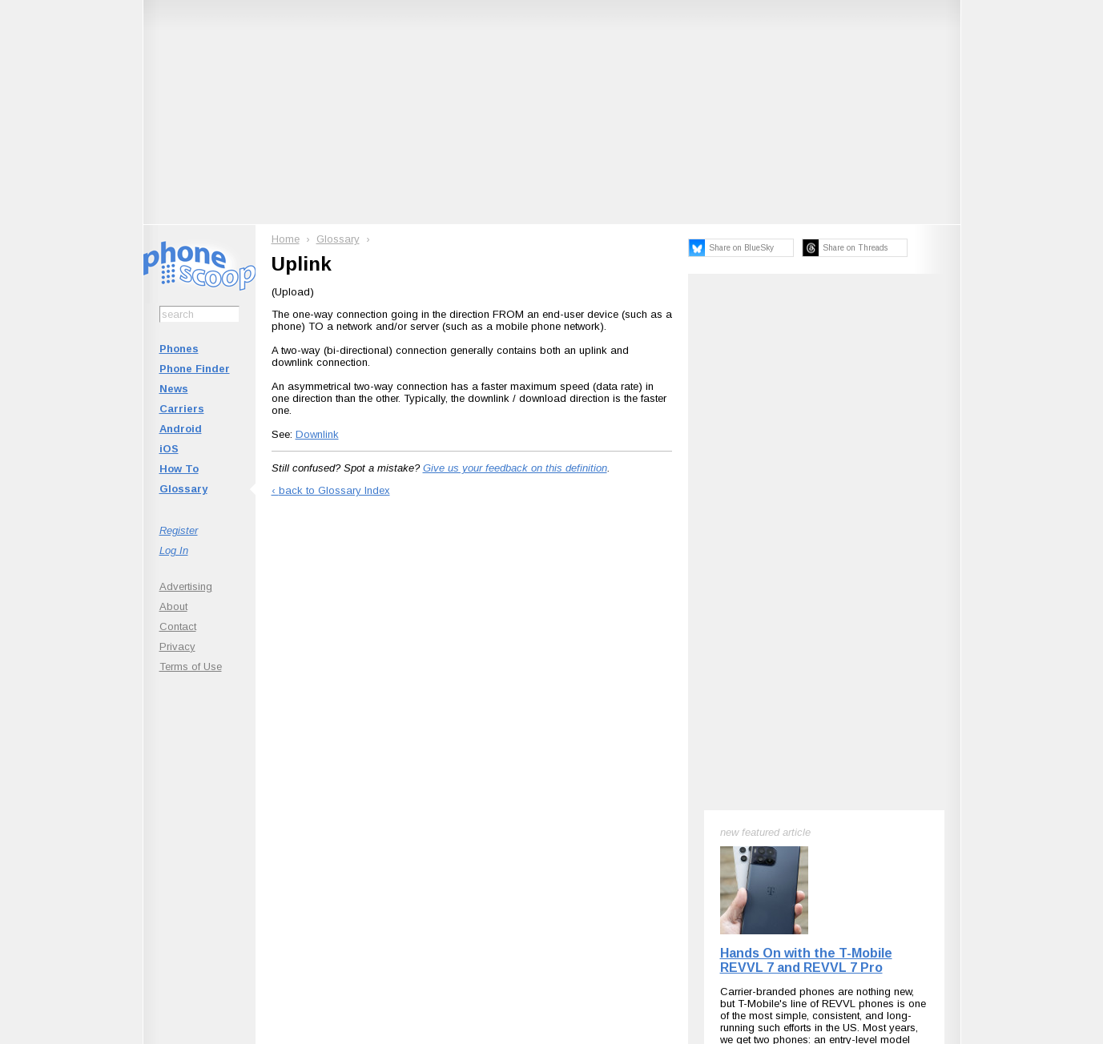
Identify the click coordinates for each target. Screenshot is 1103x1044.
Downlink (317, 434)
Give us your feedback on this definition (515, 468)
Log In (173, 550)
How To (179, 469)
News (173, 389)
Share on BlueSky (741, 247)
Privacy (177, 646)
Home (286, 239)
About (173, 606)
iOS (169, 449)
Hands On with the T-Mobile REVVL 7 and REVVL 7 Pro (806, 960)
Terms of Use (190, 667)
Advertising (185, 586)
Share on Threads (855, 247)
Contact (177, 626)
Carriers (181, 409)
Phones (179, 349)
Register (178, 530)
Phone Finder (194, 369)
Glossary (183, 489)
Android (180, 429)
